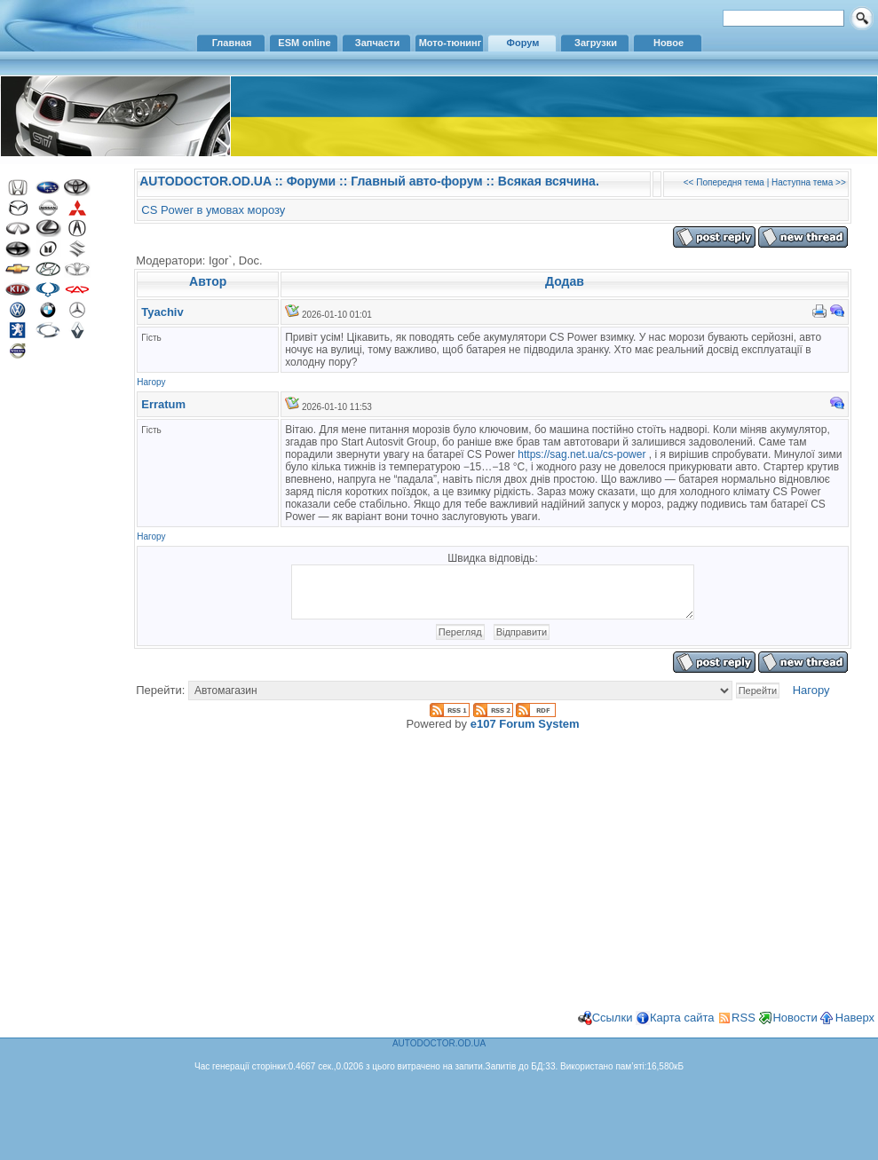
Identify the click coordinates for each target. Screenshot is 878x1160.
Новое (668, 42)
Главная (232, 42)
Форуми (311, 181)
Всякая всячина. (548, 181)
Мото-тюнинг (450, 42)
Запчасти (377, 42)
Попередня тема (730, 182)
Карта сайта (682, 1028)
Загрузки (595, 42)
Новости (794, 1028)
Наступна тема (802, 182)
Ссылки (612, 1028)
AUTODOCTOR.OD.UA (205, 181)
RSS (743, 1028)
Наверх (854, 1028)
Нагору (151, 382)
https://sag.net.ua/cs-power (581, 454)
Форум (523, 42)
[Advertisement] (57, 655)
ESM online (304, 42)
